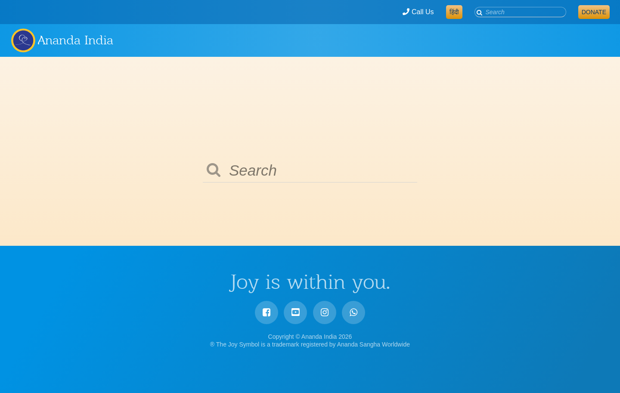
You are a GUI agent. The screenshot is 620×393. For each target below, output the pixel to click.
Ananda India (75, 40)
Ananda (22, 40)
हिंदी (454, 12)
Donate (594, 12)
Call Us (418, 11)
